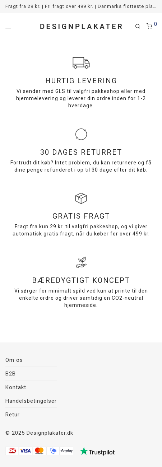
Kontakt (15, 387)
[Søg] (141, 26)
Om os (14, 360)
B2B (10, 373)
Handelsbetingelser (31, 401)
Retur (12, 414)
